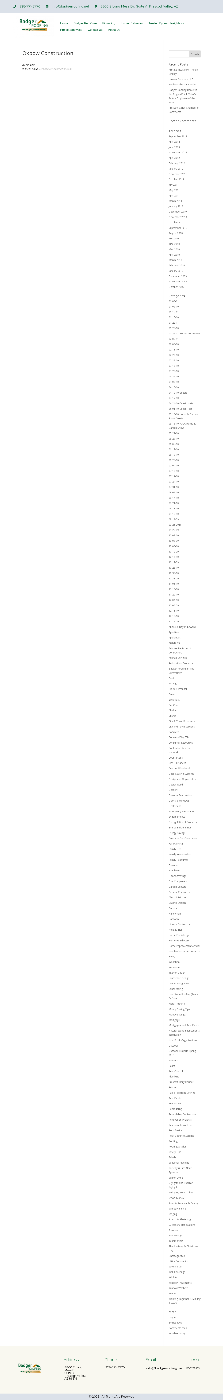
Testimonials (176, 1240)
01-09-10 (174, 306)
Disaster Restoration (180, 795)
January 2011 (176, 206)
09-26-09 (174, 530)
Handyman (175, 913)
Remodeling (175, 1108)
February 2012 (177, 163)
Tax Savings (175, 1235)
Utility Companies (178, 1261)
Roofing (173, 1141)
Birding (172, 683)
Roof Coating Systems (181, 1135)
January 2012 (176, 168)
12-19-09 (174, 621)
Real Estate (175, 1098)
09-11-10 (174, 508)
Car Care (173, 705)
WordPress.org (177, 1333)
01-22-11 (174, 322)
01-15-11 (174, 312)
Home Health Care (179, 940)
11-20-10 (174, 594)
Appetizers (174, 632)
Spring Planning (177, 1208)
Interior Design (177, 972)
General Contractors (180, 892)
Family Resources (179, 859)
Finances (174, 865)
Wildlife (173, 1277)
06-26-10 (174, 460)
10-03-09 (174, 540)
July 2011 (174, 184)
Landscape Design (179, 978)
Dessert (173, 789)
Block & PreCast (178, 688)
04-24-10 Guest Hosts (181, 403)
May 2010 (174, 249)
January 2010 (176, 270)
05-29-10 (174, 438)
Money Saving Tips (179, 1009)
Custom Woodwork (180, 768)
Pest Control (176, 1071)
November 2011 (178, 174)
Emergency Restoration (182, 811)
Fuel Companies (178, 881)
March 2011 (175, 201)
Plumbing (174, 1076)
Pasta (172, 1066)
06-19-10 (174, 454)
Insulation (174, 962)
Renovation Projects (180, 1119)
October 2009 (176, 286)
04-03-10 (174, 381)
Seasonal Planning (179, 1162)
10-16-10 (174, 556)
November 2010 (178, 217)
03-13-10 (174, 365)
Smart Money (176, 1198)
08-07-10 (174, 492)
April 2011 (174, 195)
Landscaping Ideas (179, 983)
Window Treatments (180, 1282)
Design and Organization (183, 779)
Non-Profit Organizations (183, 1040)
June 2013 (174, 147)
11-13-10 (174, 589)
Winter (172, 1293)
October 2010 (176, 222)
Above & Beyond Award (182, 626)
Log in (172, 1317)
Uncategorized (177, 1256)
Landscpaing (176, 988)
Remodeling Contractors (182, 1114)
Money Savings (177, 1014)
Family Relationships (180, 854)
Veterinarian (175, 1266)
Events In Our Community (183, 838)
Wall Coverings (177, 1272)
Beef (171, 678)
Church (172, 715)
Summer (173, 1230)
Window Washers (178, 1288)
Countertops (176, 757)
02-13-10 (174, 349)
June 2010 (174, 244)
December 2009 (178, 276)
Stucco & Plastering (180, 1219)
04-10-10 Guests (178, 392)
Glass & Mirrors (177, 897)
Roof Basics (175, 1130)
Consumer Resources (181, 742)
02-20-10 (174, 355)
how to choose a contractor (184, 951)
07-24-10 (174, 481)
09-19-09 (174, 519)
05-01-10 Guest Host (180, 408)
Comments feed (178, 1328)
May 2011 (174, 190)
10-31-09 (174, 578)
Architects (174, 643)
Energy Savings (177, 833)
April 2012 (174, 157)
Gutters (173, 908)
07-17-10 (174, 476)
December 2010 (178, 211)
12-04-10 (174, 600)
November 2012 (178, 152)
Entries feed (175, 1322)
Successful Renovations (182, 1224)
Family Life (175, 849)
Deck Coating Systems (181, 773)
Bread (172, 694)
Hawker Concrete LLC (181, 79)
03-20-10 (174, 371)
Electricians (175, 806)
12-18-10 (174, 616)
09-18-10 (174, 514)
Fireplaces (174, 870)
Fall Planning (176, 843)
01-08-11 (174, 301)
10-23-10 (174, 567)
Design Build (176, 784)
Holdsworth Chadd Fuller (182, 84)
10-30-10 (174, 573)
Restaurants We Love (181, 1125)
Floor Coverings (177, 876)
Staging (173, 1214)
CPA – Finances (177, 763)
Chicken (173, 710)
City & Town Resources (182, 721)
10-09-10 (174, 546)
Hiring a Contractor (179, 924)
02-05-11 (174, 339)
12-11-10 (174, 610)
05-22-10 (174, 433)
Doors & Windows (179, 800)
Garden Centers (177, 886)
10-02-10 (174, 535)
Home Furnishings (179, 935)
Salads (172, 1157)
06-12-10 (174, 449)
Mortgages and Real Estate (184, 1025)
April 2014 (174, 141)
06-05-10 (174, 444)
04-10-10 (174, 387)
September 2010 (178, 227)
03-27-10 (174, 376)
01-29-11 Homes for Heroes (185, 333)
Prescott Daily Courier (181, 1082)
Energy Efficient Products (183, 822)
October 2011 (176, 179)
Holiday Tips (175, 929)
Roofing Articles (177, 1146)
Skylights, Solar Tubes (181, 1192)
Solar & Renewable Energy (183, 1203)
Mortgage (174, 1020)
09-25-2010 (175, 524)
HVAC (172, 956)
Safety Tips (175, 1152)
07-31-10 (174, 487)
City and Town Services (182, 726)
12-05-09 (174, 605)
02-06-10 (174, 344)
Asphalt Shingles (178, 657)
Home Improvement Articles (185, 946)
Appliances (175, 637)
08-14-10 (174, 497)
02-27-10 (174, 360)
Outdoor (173, 1045)
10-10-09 (174, 551)
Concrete (174, 732)
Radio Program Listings (182, 1092)
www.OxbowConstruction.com (55, 69)
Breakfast (174, 699)
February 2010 (177, 265)
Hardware (174, 919)
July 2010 (174, 238)
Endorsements (177, 816)
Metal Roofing (177, 1003)
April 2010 (174, 254)
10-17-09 (174, 562)
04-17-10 (174, 398)
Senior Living (176, 1177)
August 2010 (176, 233)
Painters (173, 1060)
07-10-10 (174, 471)
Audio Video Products (181, 663)
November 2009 (178, 281)
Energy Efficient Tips (180, 827)
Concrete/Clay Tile (179, 737)
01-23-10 (174, 328)
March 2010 (175, 260)
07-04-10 (174, 465)
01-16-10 (174, 317)
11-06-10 (174, 583)
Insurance (174, 967)
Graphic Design (177, 902)
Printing (173, 1087)
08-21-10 (174, 503)
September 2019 (178, 136)
